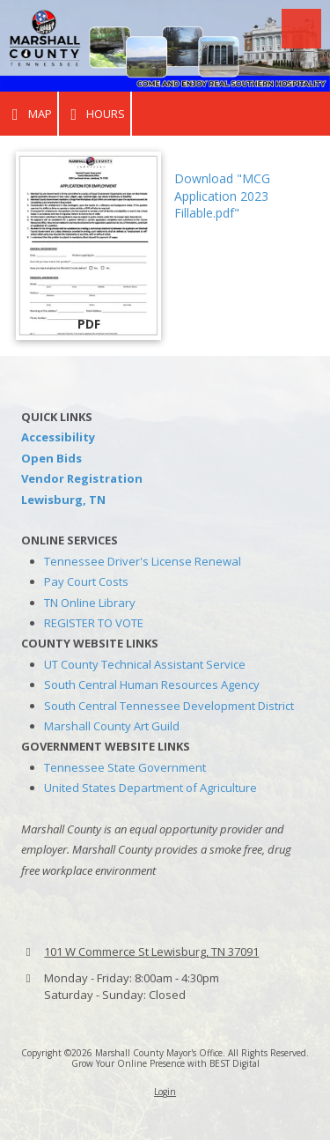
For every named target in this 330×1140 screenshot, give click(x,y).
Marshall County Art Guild (112, 726)
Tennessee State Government (125, 767)
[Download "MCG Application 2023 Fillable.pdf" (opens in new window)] (88, 246)
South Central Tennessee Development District (169, 706)
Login (165, 1091)
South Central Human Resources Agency (152, 684)
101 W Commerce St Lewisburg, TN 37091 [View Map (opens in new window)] (151, 951)
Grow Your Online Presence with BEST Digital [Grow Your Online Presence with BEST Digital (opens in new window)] (165, 1063)
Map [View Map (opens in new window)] (28, 114)
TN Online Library (90, 603)
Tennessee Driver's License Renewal (142, 561)
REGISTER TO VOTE (93, 623)
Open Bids (51, 458)
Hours (95, 114)
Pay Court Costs (86, 581)
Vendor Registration (82, 478)
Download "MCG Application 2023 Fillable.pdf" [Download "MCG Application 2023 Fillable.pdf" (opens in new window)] (222, 195)
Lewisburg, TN (63, 499)
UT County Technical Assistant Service (145, 664)
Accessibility (58, 437)
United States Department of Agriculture (150, 788)
